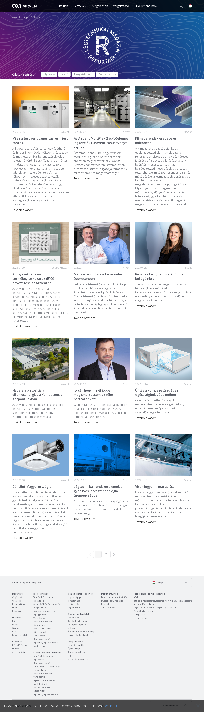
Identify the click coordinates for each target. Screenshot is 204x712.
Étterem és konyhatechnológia (81, 631)
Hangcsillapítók (40, 607)
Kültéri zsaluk (40, 625)
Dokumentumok (146, 6)
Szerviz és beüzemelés (78, 659)
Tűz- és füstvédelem (42, 628)
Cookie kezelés (140, 618)
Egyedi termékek (19, 635)
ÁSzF (136, 597)
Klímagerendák (40, 632)
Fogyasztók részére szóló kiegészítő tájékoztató (155, 607)
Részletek (110, 706)
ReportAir (16, 611)
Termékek (79, 6)
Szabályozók (39, 635)
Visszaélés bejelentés (143, 611)
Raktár (15, 631)
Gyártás (15, 628)
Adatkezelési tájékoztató (145, 604)
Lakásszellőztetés (75, 604)
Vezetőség (16, 600)
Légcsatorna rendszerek (44, 611)
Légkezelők (38, 600)
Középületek (73, 617)
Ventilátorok (39, 618)
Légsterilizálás (74, 607)
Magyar (158, 582)
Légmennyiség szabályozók (45, 642)
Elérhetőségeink (19, 645)
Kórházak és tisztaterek (78, 621)
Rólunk (63, 6)
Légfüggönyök (39, 614)
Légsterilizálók (40, 646)
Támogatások (139, 614)
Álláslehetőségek (19, 652)
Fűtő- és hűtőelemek (42, 621)
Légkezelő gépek (75, 597)
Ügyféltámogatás (75, 648)
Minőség (16, 624)
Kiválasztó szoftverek (77, 652)
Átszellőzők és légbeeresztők (46, 604)
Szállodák (72, 628)
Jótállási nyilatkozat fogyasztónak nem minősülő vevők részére (163, 600)
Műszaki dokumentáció (112, 600)
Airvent (16, 17)
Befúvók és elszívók (42, 639)
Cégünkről (17, 597)
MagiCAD (72, 655)
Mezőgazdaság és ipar (77, 624)
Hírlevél (15, 648)
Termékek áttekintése (43, 597)
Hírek (14, 607)
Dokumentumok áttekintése (114, 597)
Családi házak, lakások (78, 635)
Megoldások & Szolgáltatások (111, 6)
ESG (14, 621)
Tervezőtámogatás (76, 645)
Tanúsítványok (108, 607)
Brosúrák (105, 604)
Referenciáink (18, 604)
